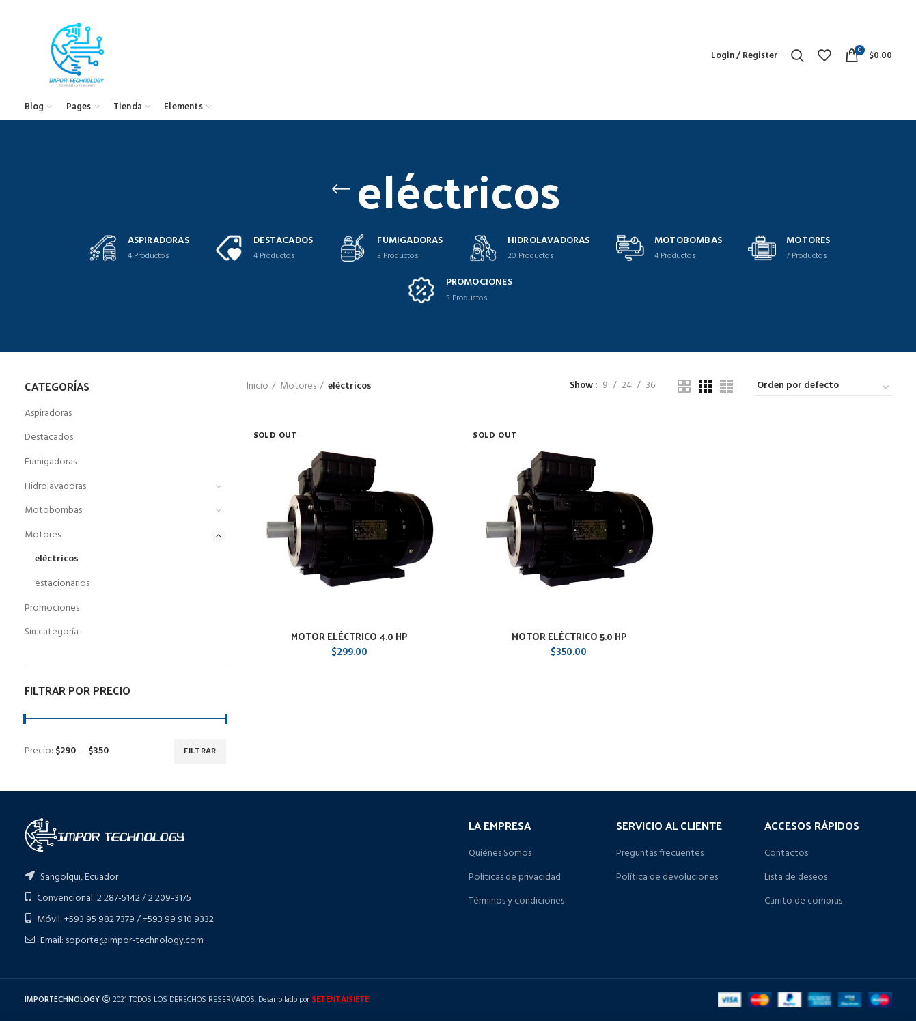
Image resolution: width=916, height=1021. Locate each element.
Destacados (49, 437)
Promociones (52, 608)
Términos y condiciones (516, 901)
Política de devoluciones (667, 877)
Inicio (257, 386)
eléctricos (57, 559)
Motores (43, 535)
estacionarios (62, 583)
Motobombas (53, 510)
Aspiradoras (48, 413)
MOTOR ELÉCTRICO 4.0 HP (349, 636)
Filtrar (200, 751)
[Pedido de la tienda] (823, 388)
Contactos (786, 853)
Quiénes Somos (500, 853)
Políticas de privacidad (515, 877)
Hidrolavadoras (55, 486)
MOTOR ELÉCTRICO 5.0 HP (569, 636)
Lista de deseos (795, 877)
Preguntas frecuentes (660, 853)
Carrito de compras (803, 901)
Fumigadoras (51, 462)
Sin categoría (52, 632)
